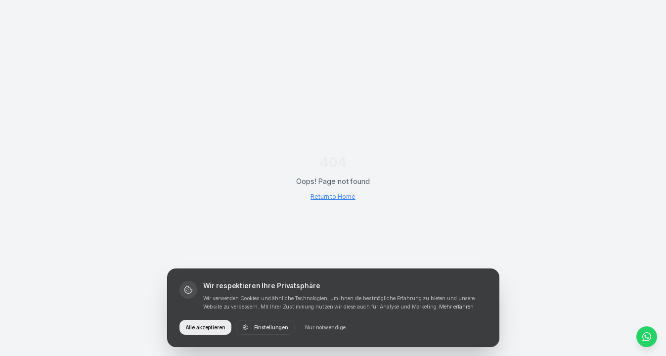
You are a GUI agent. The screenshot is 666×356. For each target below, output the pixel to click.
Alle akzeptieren (205, 327)
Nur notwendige (325, 327)
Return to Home (333, 196)
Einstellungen (265, 327)
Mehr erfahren (456, 307)
